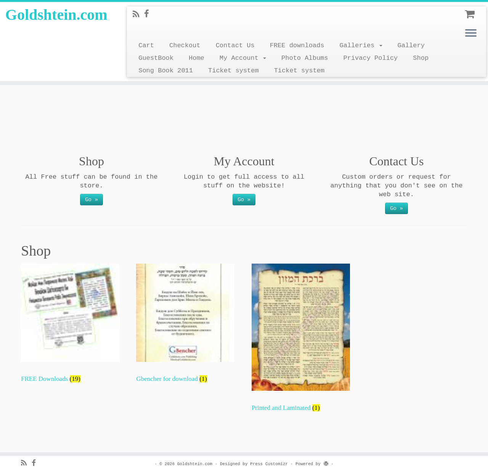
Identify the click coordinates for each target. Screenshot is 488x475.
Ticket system (233, 70)
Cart (146, 45)
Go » (91, 200)
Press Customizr (269, 464)
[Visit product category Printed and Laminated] (301, 341)
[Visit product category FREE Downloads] (70, 327)
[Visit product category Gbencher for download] (185, 327)
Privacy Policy (370, 58)
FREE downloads (297, 45)
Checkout (185, 45)
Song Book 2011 (165, 70)
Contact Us (235, 45)
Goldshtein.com (56, 14)
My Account (243, 58)
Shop (421, 58)
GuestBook (155, 58)
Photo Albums (304, 58)
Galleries (360, 45)
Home (196, 58)
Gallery (411, 45)
